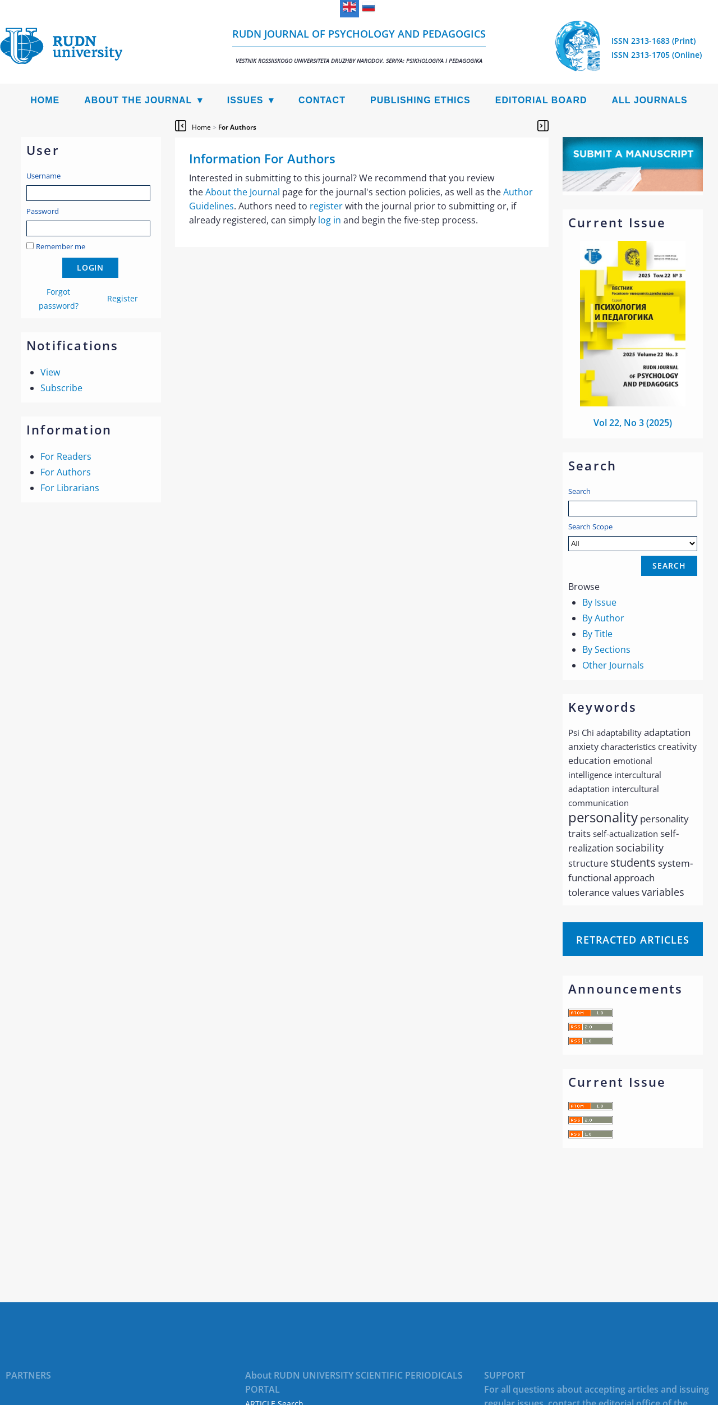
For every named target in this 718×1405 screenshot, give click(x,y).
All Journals (650, 100)
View (50, 372)
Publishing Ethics (420, 100)
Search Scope (632, 536)
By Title (597, 634)
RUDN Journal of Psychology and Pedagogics (359, 46)
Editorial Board (541, 100)
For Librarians (69, 488)
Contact (322, 100)
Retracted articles (632, 939)
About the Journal (138, 100)
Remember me (60, 246)
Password (42, 211)
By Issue (599, 602)
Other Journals (613, 665)
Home (44, 100)
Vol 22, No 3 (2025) (632, 423)
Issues (245, 100)
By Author (603, 618)
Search (579, 491)
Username (43, 176)
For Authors (65, 472)
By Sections (606, 649)
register (326, 206)
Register (122, 298)
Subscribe (61, 388)
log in (329, 220)
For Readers (65, 456)
